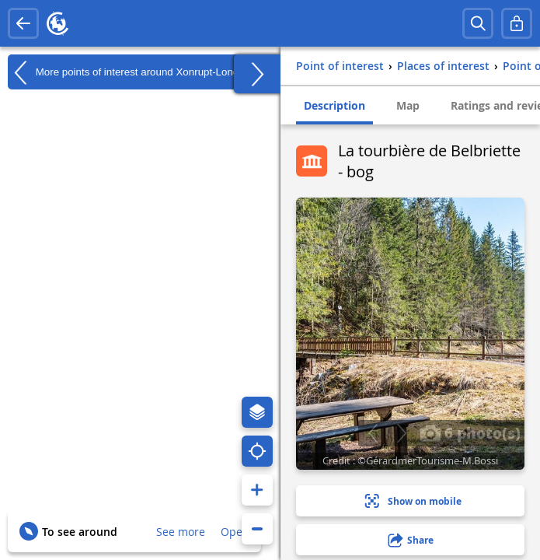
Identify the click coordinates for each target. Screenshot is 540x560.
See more (180, 531)
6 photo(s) (470, 432)
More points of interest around (135, 72)
